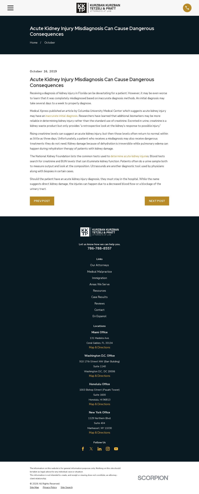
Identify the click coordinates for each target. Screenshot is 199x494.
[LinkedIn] (99, 449)
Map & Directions (99, 347)
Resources (99, 291)
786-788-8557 (99, 248)
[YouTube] (116, 449)
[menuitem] (34, 487)
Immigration (99, 278)
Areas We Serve (99, 284)
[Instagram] (108, 449)
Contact (99, 310)
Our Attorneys (99, 265)
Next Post (157, 201)
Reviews (99, 303)
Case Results (99, 297)
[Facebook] (83, 449)
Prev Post (42, 201)
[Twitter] (91, 449)
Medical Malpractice (99, 272)
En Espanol (99, 316)
